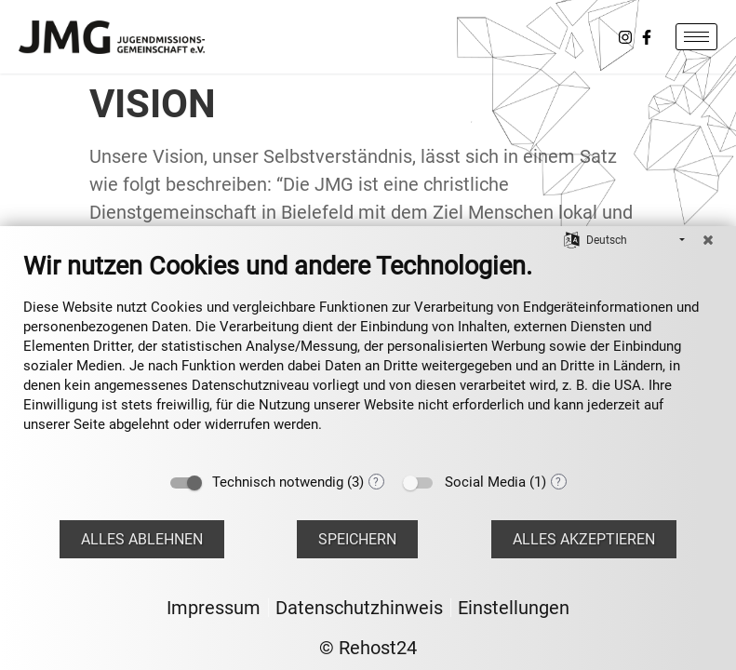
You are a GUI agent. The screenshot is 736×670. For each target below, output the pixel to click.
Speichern (357, 539)
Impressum (214, 607)
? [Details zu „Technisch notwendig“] (376, 482)
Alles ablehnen (142, 539)
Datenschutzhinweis (359, 607)
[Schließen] (708, 240)
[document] (368, 356)
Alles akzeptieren (584, 539)
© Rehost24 (368, 647)
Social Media (485, 482)
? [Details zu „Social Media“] (558, 482)
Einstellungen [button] (513, 607)
